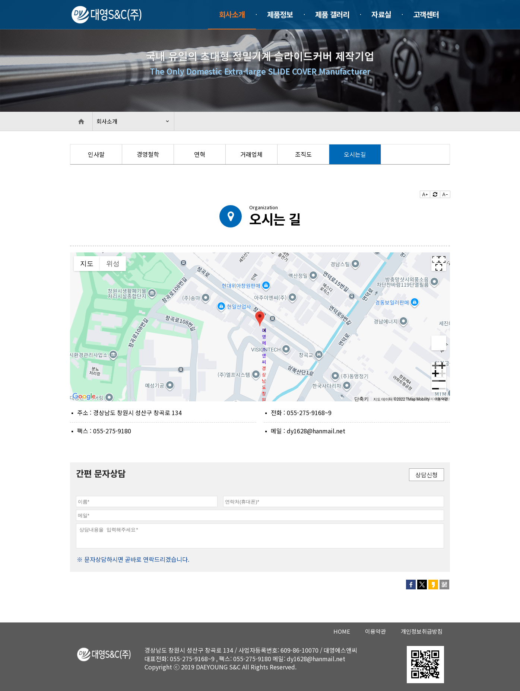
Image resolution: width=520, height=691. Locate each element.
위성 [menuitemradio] (113, 263)
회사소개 (232, 14)
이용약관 (441, 399)
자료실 (381, 14)
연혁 (199, 154)
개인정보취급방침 (422, 631)
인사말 (96, 154)
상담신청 (426, 474)
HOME (341, 631)
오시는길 (355, 154)
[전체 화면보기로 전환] (438, 263)
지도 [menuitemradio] (86, 263)
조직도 (303, 154)
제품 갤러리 (332, 14)
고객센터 (426, 14)
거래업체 (251, 154)
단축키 (361, 399)
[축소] (438, 385)
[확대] (438, 369)
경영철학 (148, 154)
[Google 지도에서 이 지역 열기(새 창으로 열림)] (84, 396)
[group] (260, 326)
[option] (96, 154)
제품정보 (280, 14)
